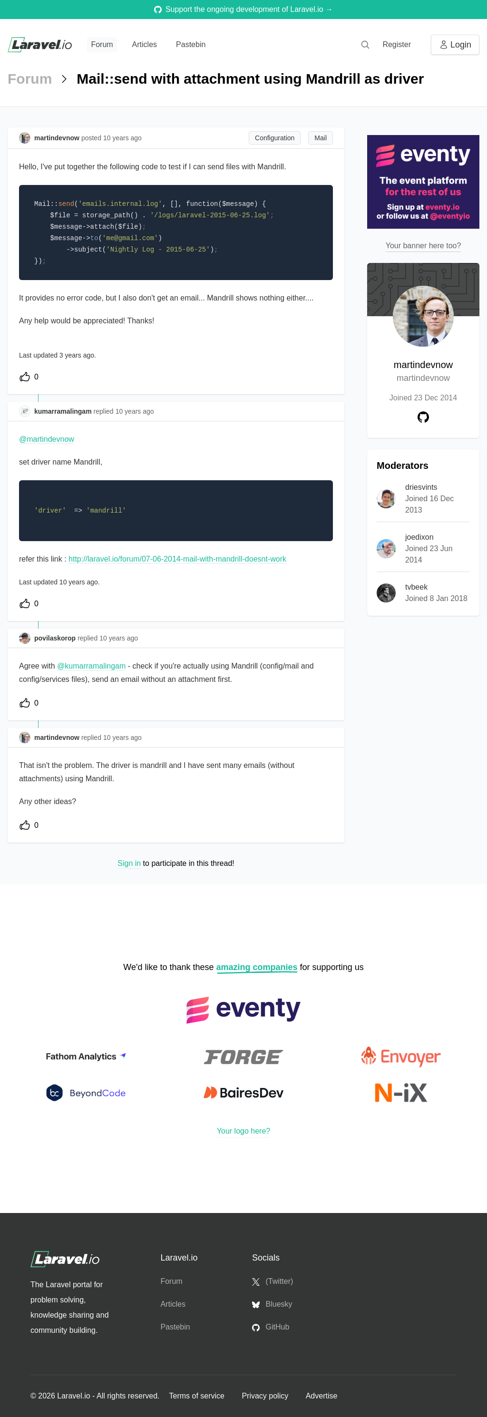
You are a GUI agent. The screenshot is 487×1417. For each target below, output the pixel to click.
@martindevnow (46, 439)
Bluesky (272, 1304)
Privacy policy (266, 1396)
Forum (102, 44)
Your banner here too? (423, 246)
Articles (144, 44)
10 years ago (135, 411)
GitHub (270, 1327)
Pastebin (190, 44)
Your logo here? (243, 1131)
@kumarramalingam (91, 666)
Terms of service (197, 1396)
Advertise (322, 1396)
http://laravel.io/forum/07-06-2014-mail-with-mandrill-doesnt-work (177, 559)
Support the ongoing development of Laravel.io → (243, 9)
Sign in (129, 863)
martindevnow (423, 372)
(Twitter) (272, 1281)
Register (396, 44)
